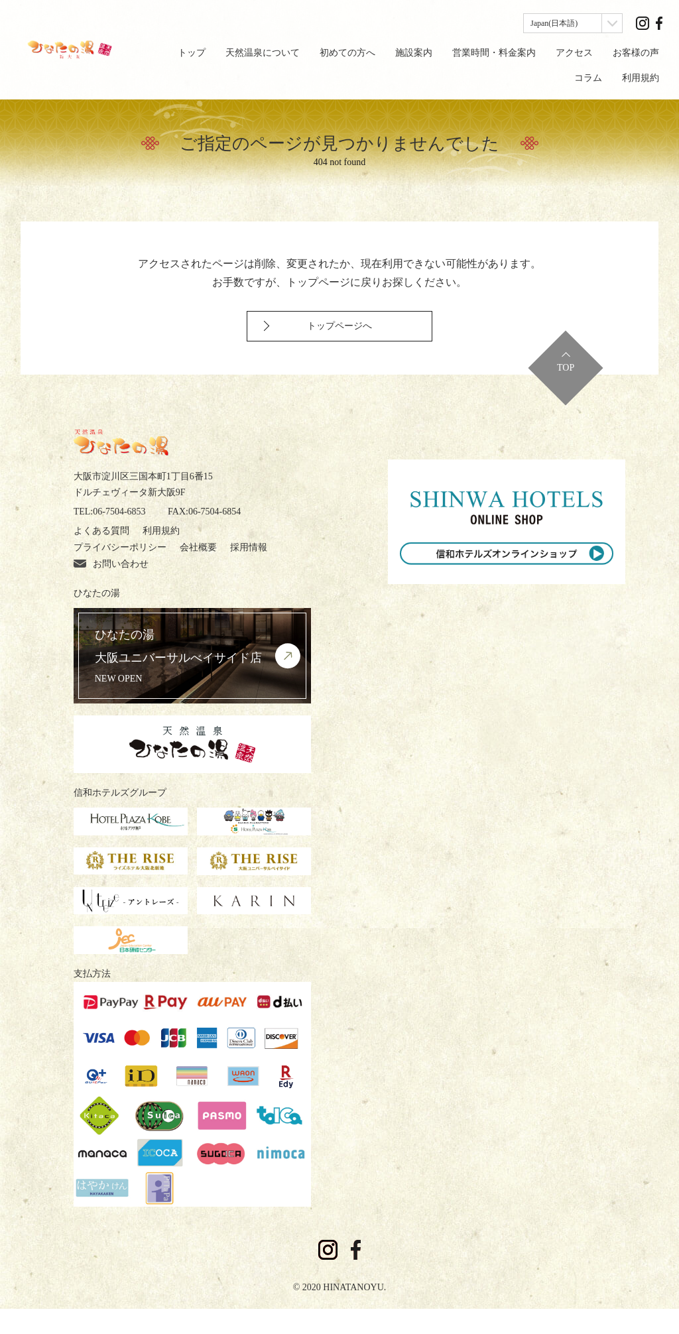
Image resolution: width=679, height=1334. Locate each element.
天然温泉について (262, 53)
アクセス (574, 53)
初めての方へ (347, 53)
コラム (588, 78)
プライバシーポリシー (120, 572)
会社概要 (198, 572)
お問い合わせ (111, 589)
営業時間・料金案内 (494, 53)
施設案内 (413, 53)
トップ (192, 53)
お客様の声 (636, 53)
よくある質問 (101, 556)
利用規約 (640, 78)
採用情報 (248, 572)
